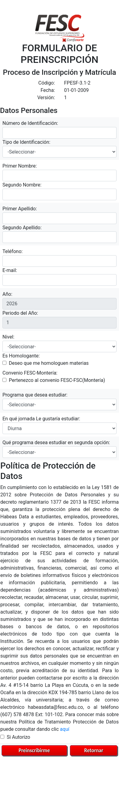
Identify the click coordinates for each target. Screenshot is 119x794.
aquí (65, 729)
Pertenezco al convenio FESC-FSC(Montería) (57, 380)
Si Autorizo (18, 737)
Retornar (93, 750)
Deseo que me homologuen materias (49, 363)
